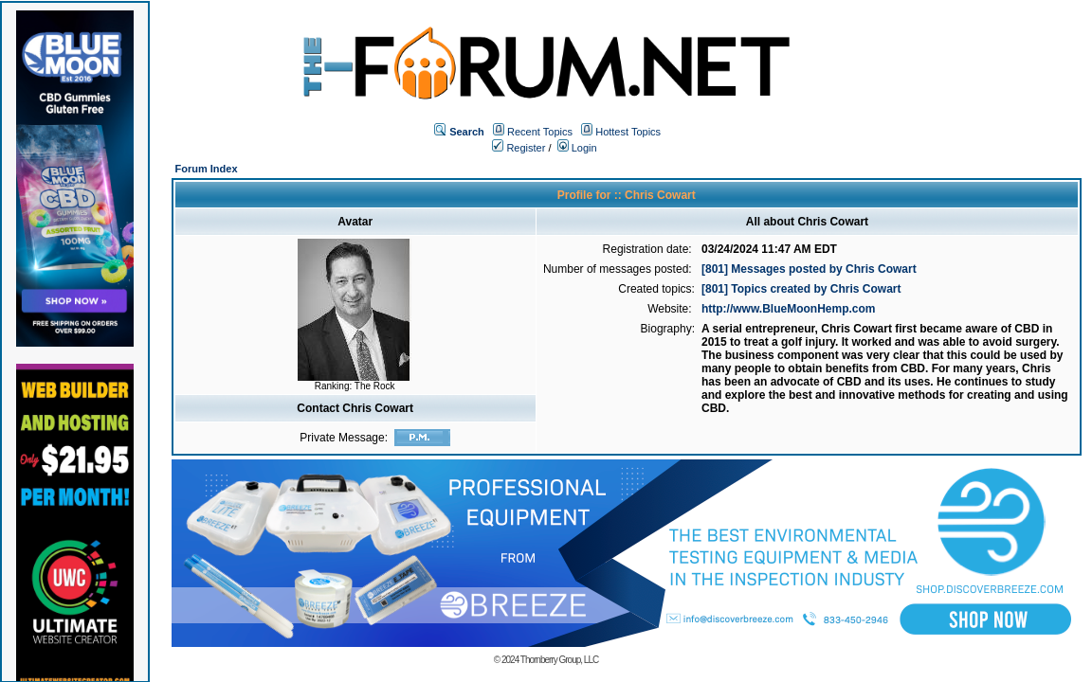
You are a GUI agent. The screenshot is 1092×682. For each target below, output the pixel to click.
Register (518, 147)
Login (577, 147)
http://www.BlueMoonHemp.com (788, 308)
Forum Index (206, 168)
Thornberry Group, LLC (559, 660)
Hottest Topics (628, 131)
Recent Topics (540, 131)
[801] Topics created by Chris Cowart (801, 289)
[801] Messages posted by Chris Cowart (809, 269)
